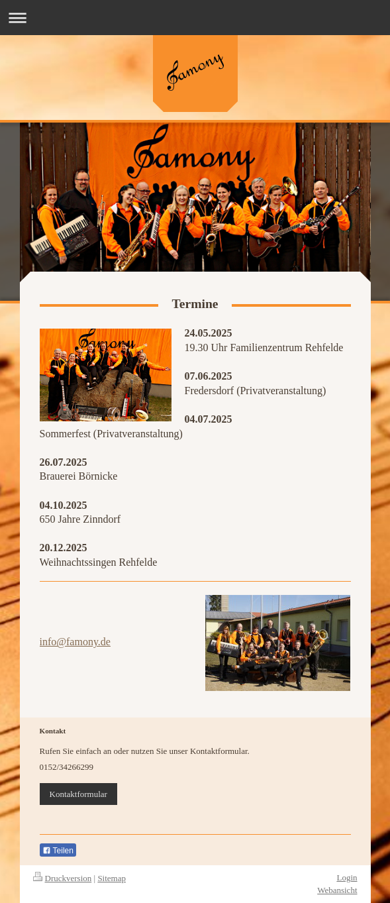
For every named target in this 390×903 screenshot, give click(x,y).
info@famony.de (75, 641)
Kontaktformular (78, 794)
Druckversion (62, 878)
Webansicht (337, 890)
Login (346, 877)
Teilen (57, 850)
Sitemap (111, 878)
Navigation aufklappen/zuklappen (195, 17)
